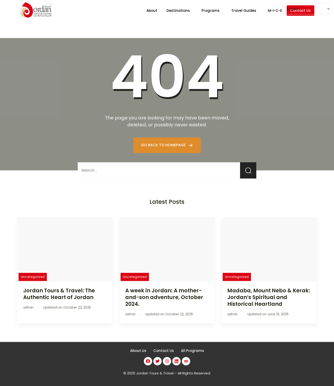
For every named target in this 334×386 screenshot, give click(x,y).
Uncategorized (33, 276)
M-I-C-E (275, 10)
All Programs (192, 350)
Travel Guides (243, 10)
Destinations (178, 10)
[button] (179, 10)
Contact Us (163, 350)
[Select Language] (307, 8)
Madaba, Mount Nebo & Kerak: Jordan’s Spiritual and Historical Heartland (268, 297)
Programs (211, 10)
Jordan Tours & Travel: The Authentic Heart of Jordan (59, 294)
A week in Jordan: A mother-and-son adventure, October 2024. (164, 297)
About (151, 10)
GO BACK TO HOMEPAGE (163, 145)
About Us (138, 350)
